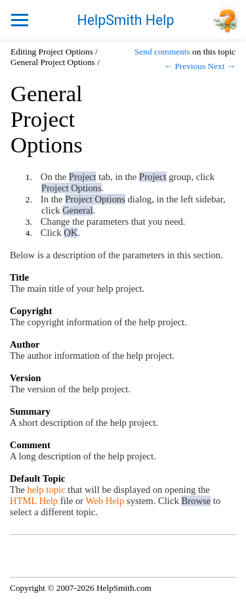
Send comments (162, 52)
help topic (46, 489)
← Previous (184, 66)
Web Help (105, 501)
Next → (221, 66)
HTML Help (34, 501)
